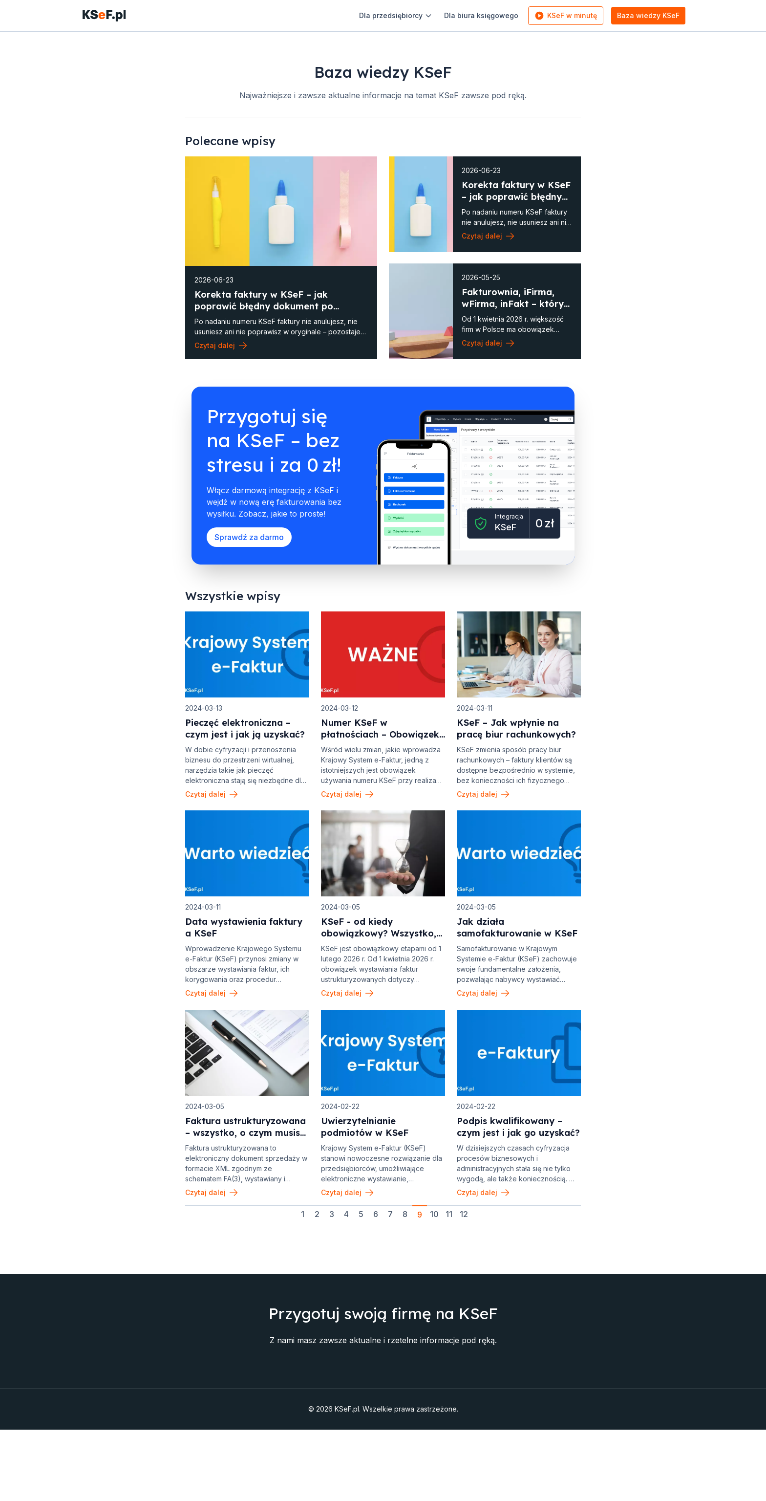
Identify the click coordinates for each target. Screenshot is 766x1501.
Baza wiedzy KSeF (643, 15)
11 (449, 1239)
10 (434, 1239)
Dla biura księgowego (476, 15)
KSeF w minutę (560, 16)
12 (464, 1239)
